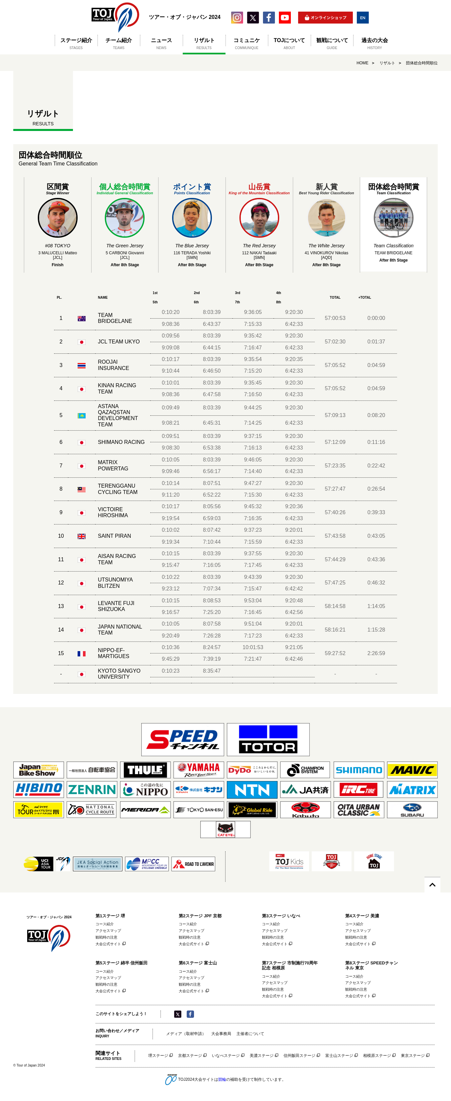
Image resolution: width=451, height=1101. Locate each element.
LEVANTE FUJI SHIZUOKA (116, 606)
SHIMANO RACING (121, 442)
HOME (362, 63)
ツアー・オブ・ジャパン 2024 (115, 17)
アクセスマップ (108, 931)
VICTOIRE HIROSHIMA (113, 512)
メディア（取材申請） (186, 1034)
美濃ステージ (262, 1056)
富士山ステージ (339, 1056)
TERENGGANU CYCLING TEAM (118, 489)
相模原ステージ (377, 1056)
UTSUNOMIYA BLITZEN (115, 582)
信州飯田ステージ (299, 1056)
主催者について (250, 1034)
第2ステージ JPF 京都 (200, 915)
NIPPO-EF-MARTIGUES (113, 653)
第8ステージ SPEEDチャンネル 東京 (371, 965)
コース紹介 (105, 924)
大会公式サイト (108, 944)
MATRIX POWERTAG (113, 465)
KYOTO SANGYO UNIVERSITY (119, 674)
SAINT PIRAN (114, 536)
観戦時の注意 (106, 937)
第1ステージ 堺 (110, 915)
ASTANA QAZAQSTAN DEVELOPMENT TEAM (118, 415)
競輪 (222, 1079)
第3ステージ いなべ (281, 915)
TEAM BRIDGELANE (115, 318)
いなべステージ (226, 1056)
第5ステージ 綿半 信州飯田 (122, 962)
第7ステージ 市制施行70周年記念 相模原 (290, 965)
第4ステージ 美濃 (362, 915)
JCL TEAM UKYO (119, 341)
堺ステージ (158, 1056)
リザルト (387, 63)
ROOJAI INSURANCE (113, 365)
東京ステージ (413, 1056)
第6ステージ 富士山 (198, 962)
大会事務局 (221, 1034)
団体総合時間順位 (422, 63)
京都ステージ (190, 1056)
